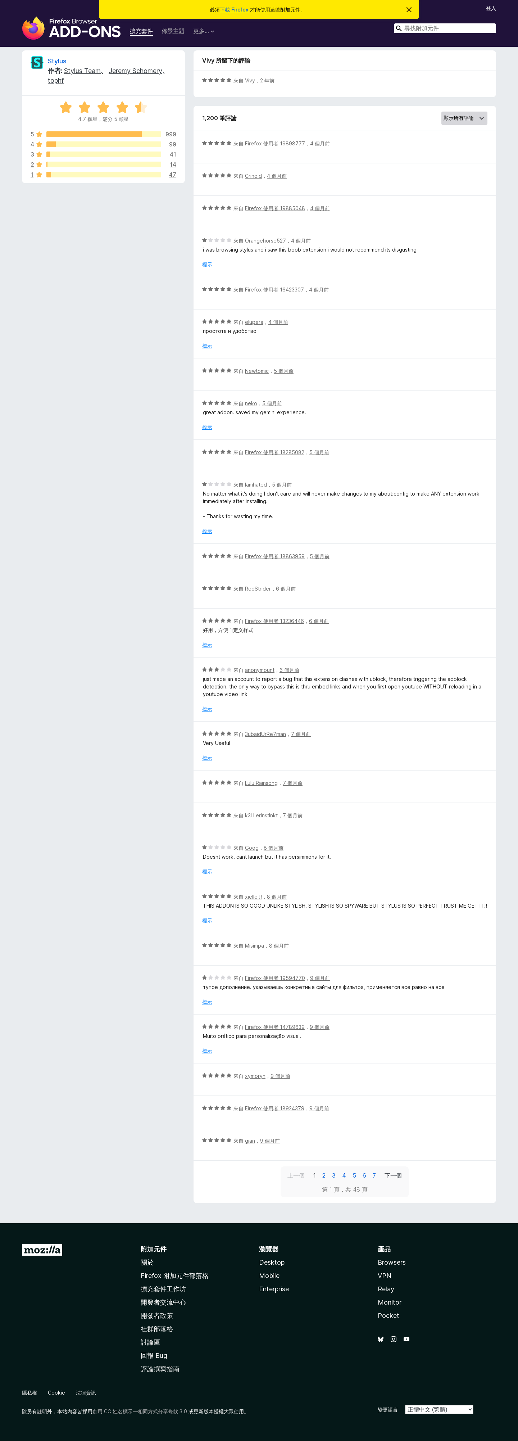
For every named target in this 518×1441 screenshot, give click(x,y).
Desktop (272, 1262)
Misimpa (254, 946)
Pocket (388, 1315)
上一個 (296, 1175)
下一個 (393, 1175)
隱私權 (29, 1393)
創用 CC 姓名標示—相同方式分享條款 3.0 (139, 1411)
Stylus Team (82, 70)
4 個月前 (320, 143)
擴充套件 (141, 31)
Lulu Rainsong (261, 783)
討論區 (150, 1342)
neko (251, 403)
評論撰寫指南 (160, 1369)
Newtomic (257, 371)
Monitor (389, 1302)
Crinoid (253, 176)
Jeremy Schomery (135, 70)
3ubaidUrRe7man (265, 734)
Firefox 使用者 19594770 (275, 978)
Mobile (269, 1275)
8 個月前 (273, 848)
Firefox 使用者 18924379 (274, 1108)
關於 (147, 1262)
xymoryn (255, 1076)
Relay (386, 1289)
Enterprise (274, 1289)
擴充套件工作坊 (163, 1289)
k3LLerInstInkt (261, 815)
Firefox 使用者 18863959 (275, 556)
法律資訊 (86, 1393)
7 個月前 (301, 734)
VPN (384, 1275)
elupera (254, 322)
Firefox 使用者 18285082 (274, 452)
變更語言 (388, 1409)
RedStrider (258, 589)
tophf (56, 80)
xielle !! (253, 897)
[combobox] (445, 28)
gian (250, 1141)
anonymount (259, 670)
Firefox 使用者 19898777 (275, 143)
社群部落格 (157, 1329)
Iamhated (256, 485)
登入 (491, 8)
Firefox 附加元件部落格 (175, 1275)
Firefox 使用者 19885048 (275, 208)
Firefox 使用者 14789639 (275, 1027)
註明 (42, 1411)
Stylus (57, 61)
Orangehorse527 (265, 241)
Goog (252, 848)
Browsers (392, 1262)
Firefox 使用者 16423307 (274, 289)
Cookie (56, 1393)
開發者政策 (157, 1315)
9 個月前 (320, 978)
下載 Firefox (234, 9)
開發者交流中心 (163, 1302)
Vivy (250, 80)
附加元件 (154, 1249)
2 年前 (267, 80)
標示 (207, 264)
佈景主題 (173, 31)
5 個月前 (284, 371)
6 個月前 (286, 589)
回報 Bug (154, 1355)
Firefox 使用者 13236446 (274, 621)
